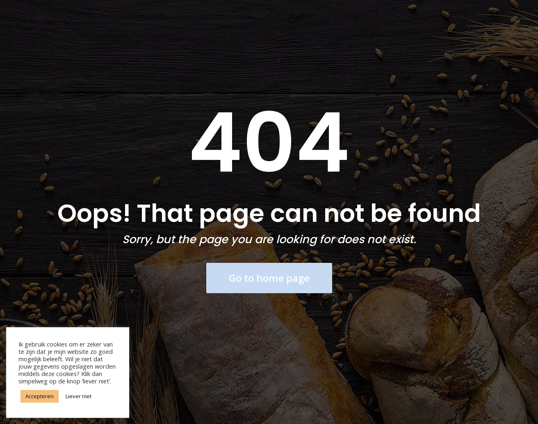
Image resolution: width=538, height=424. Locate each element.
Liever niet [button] (78, 396)
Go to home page (269, 278)
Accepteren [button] (39, 396)
